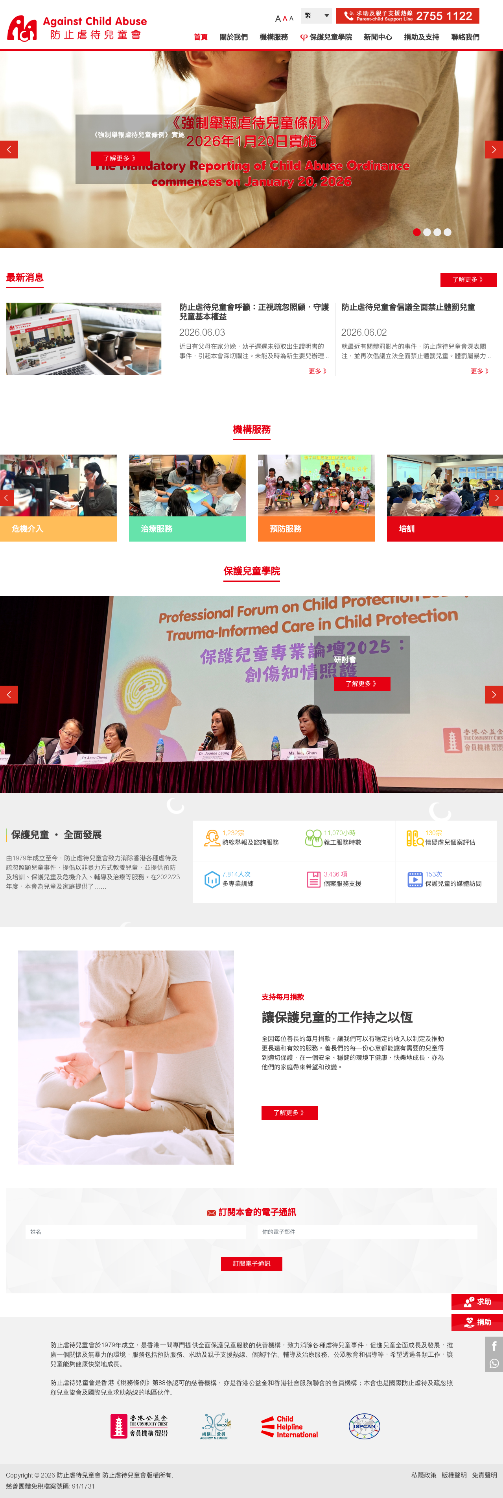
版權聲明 (454, 1475)
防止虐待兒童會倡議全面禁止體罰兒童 (408, 307)
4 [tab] (447, 232)
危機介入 (27, 529)
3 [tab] (437, 232)
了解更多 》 (120, 158)
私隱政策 (424, 1475)
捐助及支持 (421, 37)
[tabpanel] (251, 149)
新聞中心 (378, 37)
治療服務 (156, 529)
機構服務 (274, 37)
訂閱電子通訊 (252, 1263)
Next (494, 149)
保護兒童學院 (326, 37)
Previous (9, 149)
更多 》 (319, 371)
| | (316, 16)
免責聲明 (484, 1475)
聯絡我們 (465, 37)
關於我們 (233, 37)
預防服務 (285, 529)
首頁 (200, 37)
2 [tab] (427, 232)
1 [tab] (417, 232)
